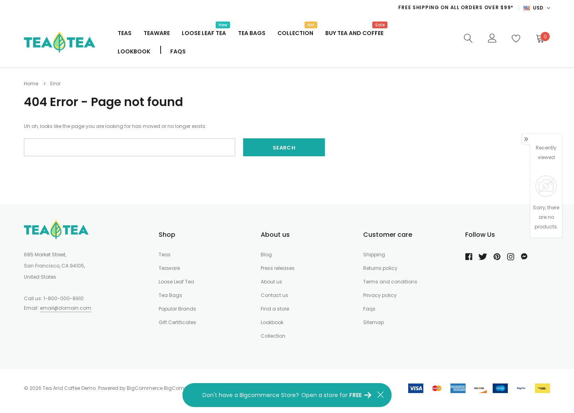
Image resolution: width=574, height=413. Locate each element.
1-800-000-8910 (63, 298)
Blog (266, 254)
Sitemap (373, 322)
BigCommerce (145, 388)
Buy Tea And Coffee (354, 32)
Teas (125, 33)
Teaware (157, 33)
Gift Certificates (177, 322)
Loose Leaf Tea (204, 32)
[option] (354, 7)
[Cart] (540, 38)
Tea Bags (251, 33)
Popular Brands (177, 308)
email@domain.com (65, 308)
